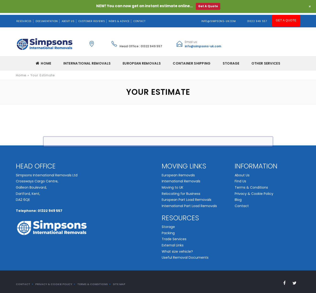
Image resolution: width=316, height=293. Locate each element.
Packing (168, 230)
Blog (238, 197)
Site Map (119, 282)
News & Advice (119, 19)
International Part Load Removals (189, 204)
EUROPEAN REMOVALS (142, 61)
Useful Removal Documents (185, 255)
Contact (139, 19)
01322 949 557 (258, 19)
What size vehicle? (177, 249)
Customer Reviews (91, 19)
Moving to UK (172, 185)
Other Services (265, 61)
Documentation (47, 19)
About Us (68, 19)
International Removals (181, 179)
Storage (231, 61)
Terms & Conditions (251, 185)
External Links (173, 243)
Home (43, 61)
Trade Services (174, 237)
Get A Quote (287, 19)
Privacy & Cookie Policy (254, 191)
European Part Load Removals (186, 197)
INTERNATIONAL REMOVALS (87, 61)
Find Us (240, 179)
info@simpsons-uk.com (219, 19)
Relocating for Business (181, 191)
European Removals (178, 173)
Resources (24, 19)
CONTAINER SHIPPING (191, 61)
